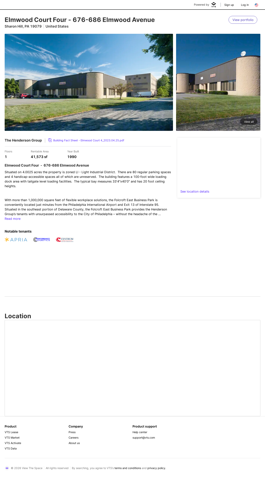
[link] (86, 140)
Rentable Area (40, 151)
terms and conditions (127, 468)
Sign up (229, 4)
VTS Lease (11, 432)
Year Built (73, 151)
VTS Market (12, 437)
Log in (245, 4)
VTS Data (11, 448)
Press (72, 432)
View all (249, 121)
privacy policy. (156, 468)
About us (74, 443)
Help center (139, 432)
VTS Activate (13, 443)
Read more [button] (13, 219)
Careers (73, 437)
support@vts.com (143, 437)
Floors (8, 151)
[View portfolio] (243, 20)
